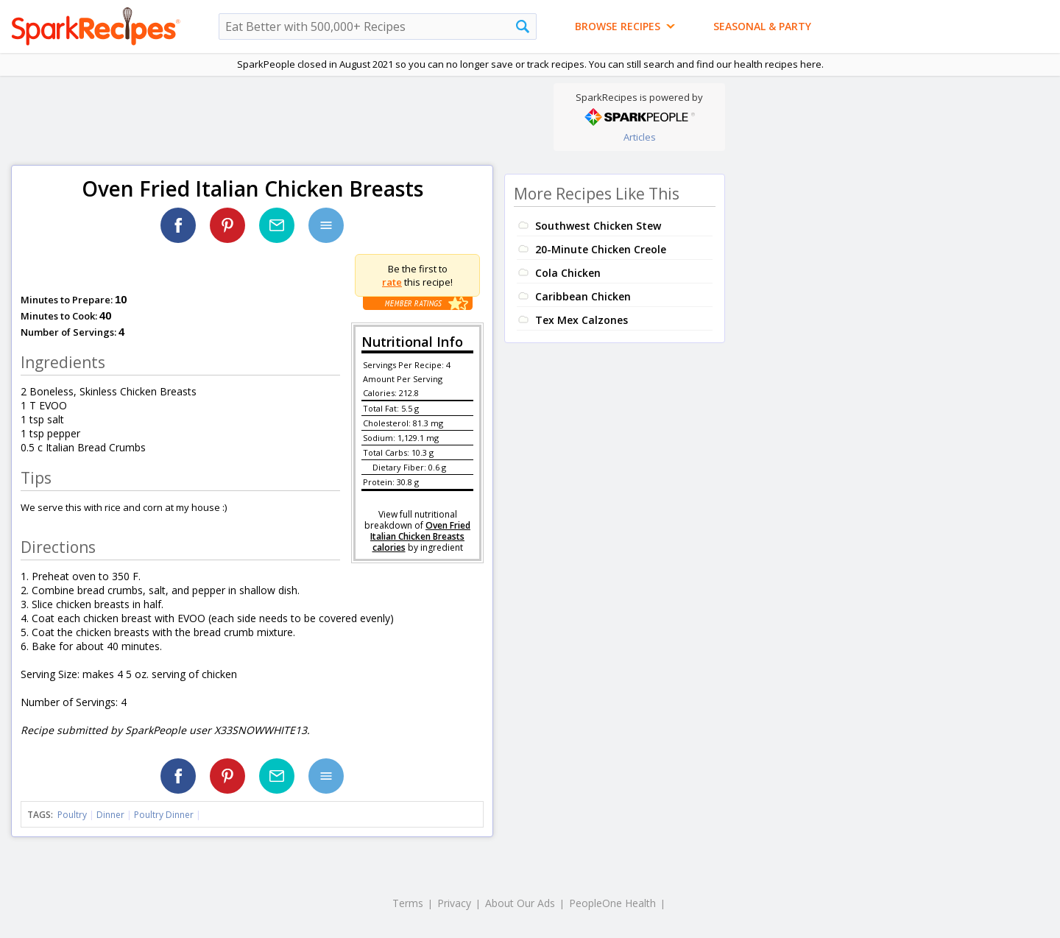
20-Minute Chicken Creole (600, 249)
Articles (639, 137)
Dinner (110, 814)
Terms (407, 903)
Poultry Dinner (164, 814)
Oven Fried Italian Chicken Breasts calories (420, 536)
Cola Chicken (568, 273)
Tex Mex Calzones (581, 320)
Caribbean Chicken (583, 296)
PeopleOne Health (612, 903)
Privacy (454, 903)
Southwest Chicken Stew (598, 226)
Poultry (72, 814)
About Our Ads (520, 903)
